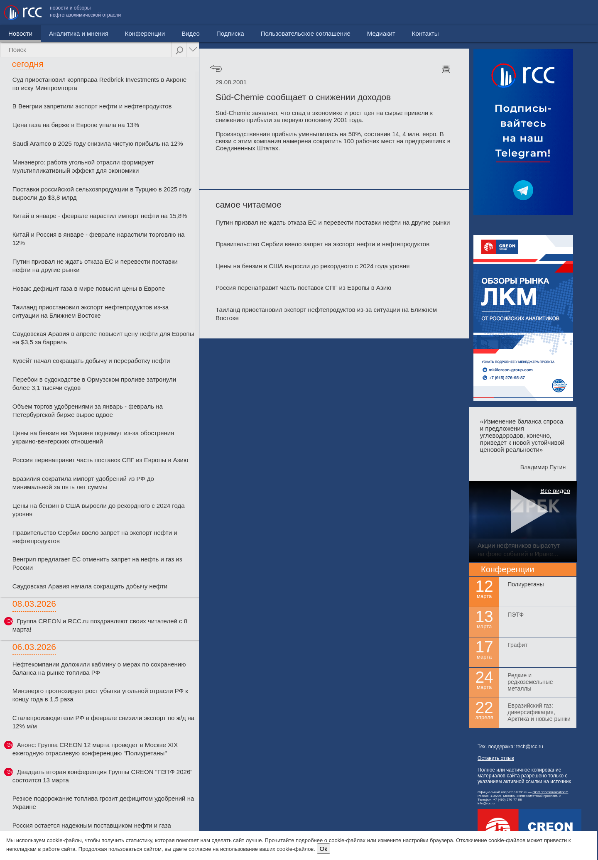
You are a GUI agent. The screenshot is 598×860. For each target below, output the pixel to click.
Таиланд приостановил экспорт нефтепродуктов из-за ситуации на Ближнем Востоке (90, 311)
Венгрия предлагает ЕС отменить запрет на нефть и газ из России (97, 563)
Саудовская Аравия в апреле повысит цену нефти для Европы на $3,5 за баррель (103, 337)
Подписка (230, 33)
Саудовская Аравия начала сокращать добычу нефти (89, 586)
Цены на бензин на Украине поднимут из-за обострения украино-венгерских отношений (93, 437)
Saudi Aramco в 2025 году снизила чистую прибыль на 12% (97, 143)
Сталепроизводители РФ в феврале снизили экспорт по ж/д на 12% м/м (103, 722)
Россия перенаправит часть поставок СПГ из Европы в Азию (100, 459)
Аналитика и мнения (78, 33)
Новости (20, 33)
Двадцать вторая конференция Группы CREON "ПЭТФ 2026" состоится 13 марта (102, 776)
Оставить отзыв (496, 758)
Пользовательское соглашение (456, 12)
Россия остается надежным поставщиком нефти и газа (91, 825)
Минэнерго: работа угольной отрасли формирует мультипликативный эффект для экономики (83, 166)
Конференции (145, 33)
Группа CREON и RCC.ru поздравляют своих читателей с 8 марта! (99, 625)
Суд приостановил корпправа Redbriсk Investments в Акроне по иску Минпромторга (99, 83)
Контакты (576, 12)
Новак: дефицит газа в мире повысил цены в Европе (88, 288)
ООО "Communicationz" (550, 792)
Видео (190, 33)
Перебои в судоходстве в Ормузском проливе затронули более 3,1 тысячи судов (94, 383)
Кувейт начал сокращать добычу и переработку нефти (91, 360)
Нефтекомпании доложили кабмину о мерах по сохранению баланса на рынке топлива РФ (99, 668)
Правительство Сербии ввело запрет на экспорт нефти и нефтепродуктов (94, 536)
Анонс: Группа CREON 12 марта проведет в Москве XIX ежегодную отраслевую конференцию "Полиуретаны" (95, 749)
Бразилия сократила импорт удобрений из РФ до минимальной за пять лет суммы (83, 482)
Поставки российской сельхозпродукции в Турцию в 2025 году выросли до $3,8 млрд (101, 193)
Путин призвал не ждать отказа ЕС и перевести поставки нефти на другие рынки (95, 265)
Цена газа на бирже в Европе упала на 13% (75, 124)
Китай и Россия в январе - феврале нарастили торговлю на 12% (98, 238)
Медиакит (532, 12)
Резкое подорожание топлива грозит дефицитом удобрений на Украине (103, 802)
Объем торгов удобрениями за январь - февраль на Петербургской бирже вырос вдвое (87, 410)
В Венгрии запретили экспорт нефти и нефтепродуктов (92, 106)
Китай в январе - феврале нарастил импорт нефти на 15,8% (99, 215)
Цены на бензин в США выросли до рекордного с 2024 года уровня (98, 509)
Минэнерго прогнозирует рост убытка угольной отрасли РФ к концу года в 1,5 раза (100, 695)
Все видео (555, 490)
